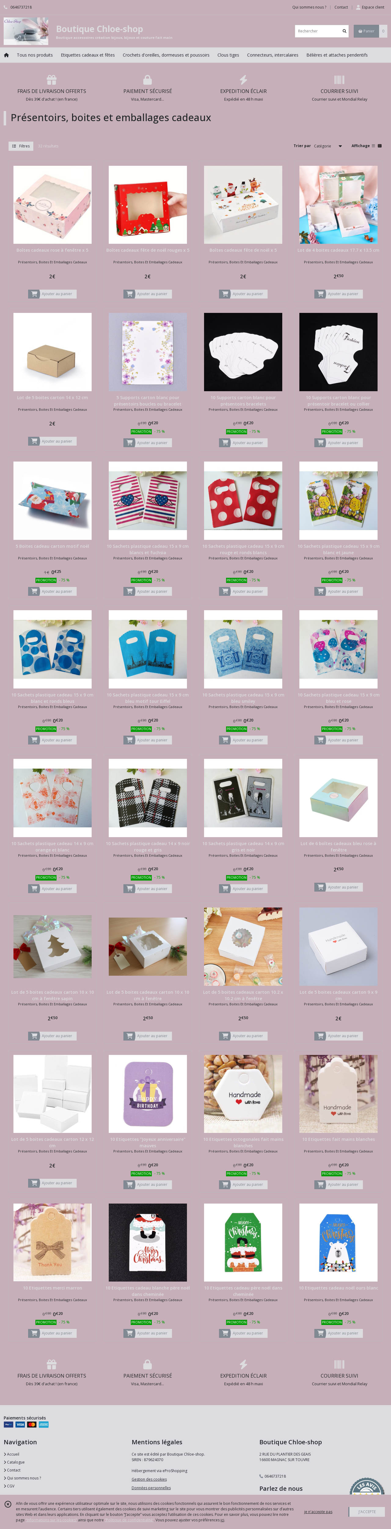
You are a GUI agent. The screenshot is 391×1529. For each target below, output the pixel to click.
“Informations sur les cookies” (51, 1520)
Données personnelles (151, 1487)
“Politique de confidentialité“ (129, 1520)
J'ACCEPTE (367, 1511)
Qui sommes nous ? (22, 1478)
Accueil (11, 1454)
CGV (9, 1486)
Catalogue (14, 1462)
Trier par (302, 145)
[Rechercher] (345, 31)
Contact (341, 7)
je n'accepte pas (318, 1511)
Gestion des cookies (149, 1479)
